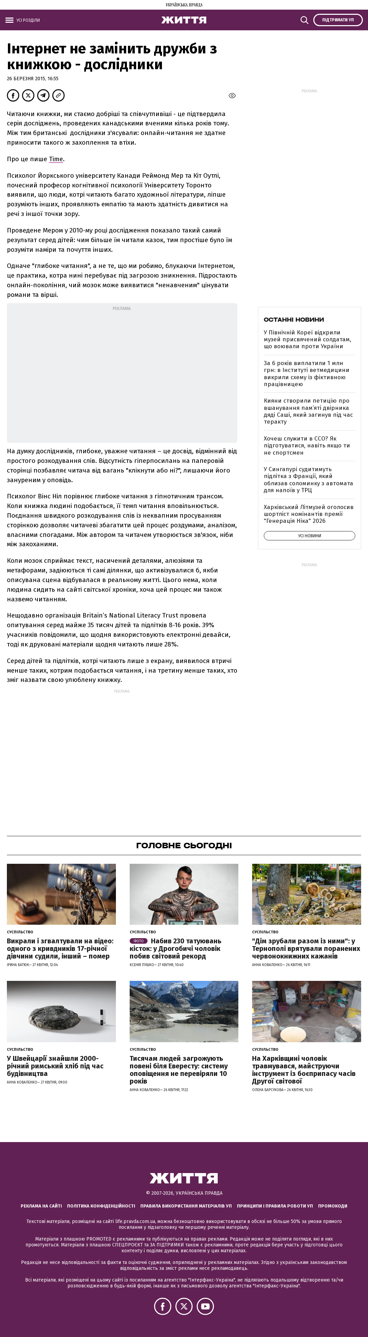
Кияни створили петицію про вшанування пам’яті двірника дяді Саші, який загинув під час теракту (308, 411)
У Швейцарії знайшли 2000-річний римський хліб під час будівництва (55, 1066)
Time (56, 159)
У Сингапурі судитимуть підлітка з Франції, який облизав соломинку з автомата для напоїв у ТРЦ (308, 480)
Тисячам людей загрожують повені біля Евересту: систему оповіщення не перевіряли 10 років (179, 1069)
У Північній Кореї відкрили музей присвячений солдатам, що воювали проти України (307, 339)
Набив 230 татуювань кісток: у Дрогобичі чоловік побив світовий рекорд (175, 948)
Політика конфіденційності (101, 1206)
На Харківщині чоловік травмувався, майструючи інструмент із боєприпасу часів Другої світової (304, 1069)
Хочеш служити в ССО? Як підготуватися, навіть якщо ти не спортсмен (307, 445)
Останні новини (294, 319)
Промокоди (332, 1206)
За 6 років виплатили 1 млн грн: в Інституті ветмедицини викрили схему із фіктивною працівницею (306, 374)
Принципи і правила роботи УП (275, 1206)
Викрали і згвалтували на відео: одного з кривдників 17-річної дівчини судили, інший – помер (60, 948)
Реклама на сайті (41, 1206)
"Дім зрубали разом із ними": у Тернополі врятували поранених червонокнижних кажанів (306, 948)
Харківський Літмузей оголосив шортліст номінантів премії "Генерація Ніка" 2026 (309, 514)
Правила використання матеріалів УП (186, 1206)
